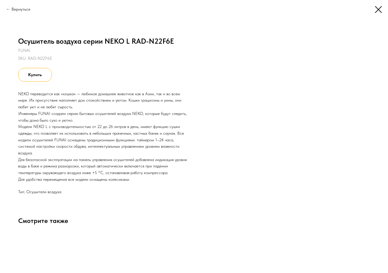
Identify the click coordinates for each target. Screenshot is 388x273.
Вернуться (21, 9)
